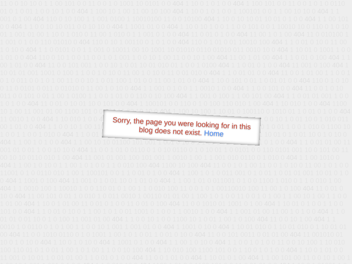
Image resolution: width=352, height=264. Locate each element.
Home (214, 133)
